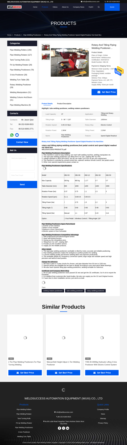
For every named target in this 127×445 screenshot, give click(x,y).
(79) (22, 70)
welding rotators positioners (53, 291)
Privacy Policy (103, 423)
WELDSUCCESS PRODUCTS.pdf (54, 149)
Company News (78, 7)
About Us (65, 7)
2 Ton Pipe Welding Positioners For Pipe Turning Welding (24, 363)
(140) (20, 50)
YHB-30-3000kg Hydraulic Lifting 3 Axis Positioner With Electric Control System (101, 363)
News (103, 414)
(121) (20, 60)
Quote (112, 7)
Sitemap (103, 418)
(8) (20, 105)
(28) (18, 75)
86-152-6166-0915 (112, 1)
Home (35, 7)
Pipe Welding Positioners (32, 35)
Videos (55, 7)
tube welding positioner (75, 291)
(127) (21, 55)
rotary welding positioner (95, 291)
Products (45, 7)
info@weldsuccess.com (90, 1)
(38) (19, 80)
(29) (21, 65)
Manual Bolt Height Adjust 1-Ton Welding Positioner (63, 363)
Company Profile (103, 409)
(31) (20, 92)
